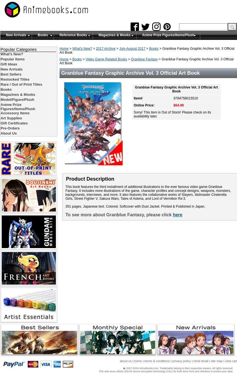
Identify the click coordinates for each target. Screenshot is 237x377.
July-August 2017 (132, 49)
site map (217, 361)
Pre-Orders (10, 128)
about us (126, 361)
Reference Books (73, 35)
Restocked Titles (15, 79)
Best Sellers (11, 74)
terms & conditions (157, 361)
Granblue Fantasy (144, 59)
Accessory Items (15, 113)
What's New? (82, 49)
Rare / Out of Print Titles (21, 84)
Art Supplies (11, 118)
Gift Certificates (14, 123)
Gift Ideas (9, 64)
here (178, 214)
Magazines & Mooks (115, 35)
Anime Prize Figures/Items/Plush (168, 35)
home (138, 361)
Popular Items (13, 59)
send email (200, 361)
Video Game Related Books (106, 59)
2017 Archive (105, 49)
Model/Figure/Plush (17, 99)
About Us (9, 133)
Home (64, 49)
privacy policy (181, 361)
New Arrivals (16, 35)
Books (43, 35)
